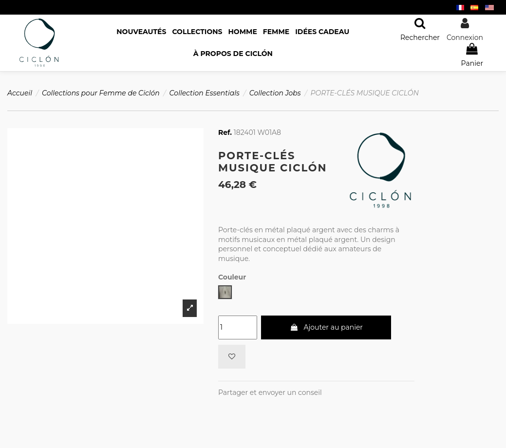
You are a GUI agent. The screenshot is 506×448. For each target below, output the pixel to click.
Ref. (225, 132)
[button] (233, 54)
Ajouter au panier (326, 327)
